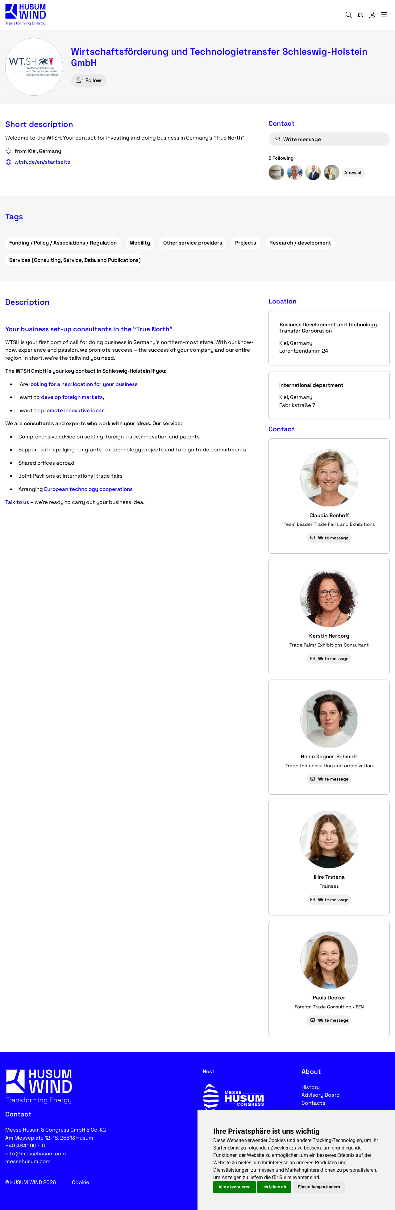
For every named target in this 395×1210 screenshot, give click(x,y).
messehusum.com (28, 1161)
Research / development (300, 242)
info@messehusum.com (35, 1153)
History (310, 1087)
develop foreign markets (72, 397)
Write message (297, 139)
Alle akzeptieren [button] (234, 1186)
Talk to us (17, 502)
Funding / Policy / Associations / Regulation (63, 242)
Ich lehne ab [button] (274, 1186)
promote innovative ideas (73, 410)
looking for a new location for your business (83, 384)
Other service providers (192, 242)
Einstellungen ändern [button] (319, 1186)
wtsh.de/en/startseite (37, 162)
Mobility (140, 242)
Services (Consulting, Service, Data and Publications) (75, 260)
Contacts (313, 1102)
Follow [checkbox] (89, 80)
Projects (245, 242)
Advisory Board (320, 1094)
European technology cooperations (88, 489)
